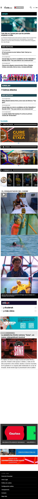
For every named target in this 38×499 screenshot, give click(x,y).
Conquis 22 (7, 170)
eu (34, 7)
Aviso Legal (5, 479)
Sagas (19, 185)
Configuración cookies (8, 486)
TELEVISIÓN (3, 121)
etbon (7, 147)
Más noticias (7, 47)
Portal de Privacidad (7, 476)
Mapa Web (4, 496)
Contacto (4, 493)
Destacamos (8, 124)
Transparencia (5, 489)
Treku (10, 185)
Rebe (28, 185)
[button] (35, 22)
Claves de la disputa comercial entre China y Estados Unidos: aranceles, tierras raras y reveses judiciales (17, 66)
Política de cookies (7, 483)
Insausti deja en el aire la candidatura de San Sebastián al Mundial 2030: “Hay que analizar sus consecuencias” (18, 59)
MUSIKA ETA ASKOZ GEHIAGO (13, 442)
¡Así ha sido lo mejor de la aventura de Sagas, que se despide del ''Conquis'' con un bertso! (18, 295)
